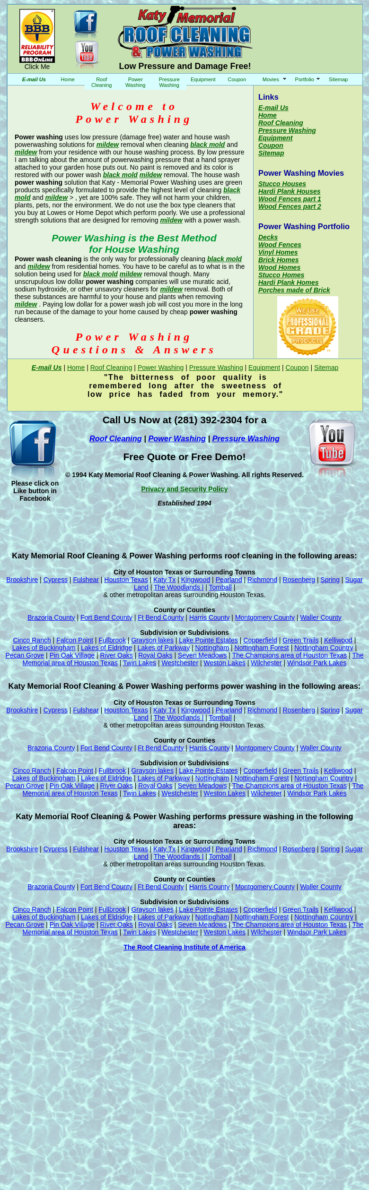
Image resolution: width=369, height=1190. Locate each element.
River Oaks (116, 655)
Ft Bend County (161, 617)
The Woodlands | (178, 587)
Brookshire (22, 579)
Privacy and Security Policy (184, 489)
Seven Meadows (202, 655)
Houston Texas (126, 579)
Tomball (220, 587)
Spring (329, 579)
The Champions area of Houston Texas (289, 655)
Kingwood (196, 579)
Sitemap (338, 79)
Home (68, 79)
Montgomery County (265, 617)
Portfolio (304, 79)
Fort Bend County (106, 617)
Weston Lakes (224, 663)
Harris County (209, 617)
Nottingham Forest (262, 647)
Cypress (56, 579)
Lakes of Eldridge (106, 647)
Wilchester (266, 663)
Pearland (229, 579)
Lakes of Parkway (164, 647)
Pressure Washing (169, 82)
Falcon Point (74, 640)
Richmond (262, 579)
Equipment (203, 79)
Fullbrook (112, 640)
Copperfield (260, 640)
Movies (271, 79)
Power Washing (135, 82)
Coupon (237, 79)
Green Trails (300, 640)
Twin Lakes (139, 663)
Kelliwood (338, 640)
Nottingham (212, 647)
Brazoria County (51, 617)
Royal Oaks (155, 655)
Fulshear (85, 579)
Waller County (320, 617)
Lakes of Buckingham (44, 647)
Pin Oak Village (72, 655)
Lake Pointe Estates (208, 640)
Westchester (180, 663)
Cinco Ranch (32, 640)
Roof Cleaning (101, 82)
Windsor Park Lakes (316, 663)
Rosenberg (299, 579)
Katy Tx (164, 579)
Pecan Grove (25, 655)
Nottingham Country (323, 647)
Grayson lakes (152, 640)
